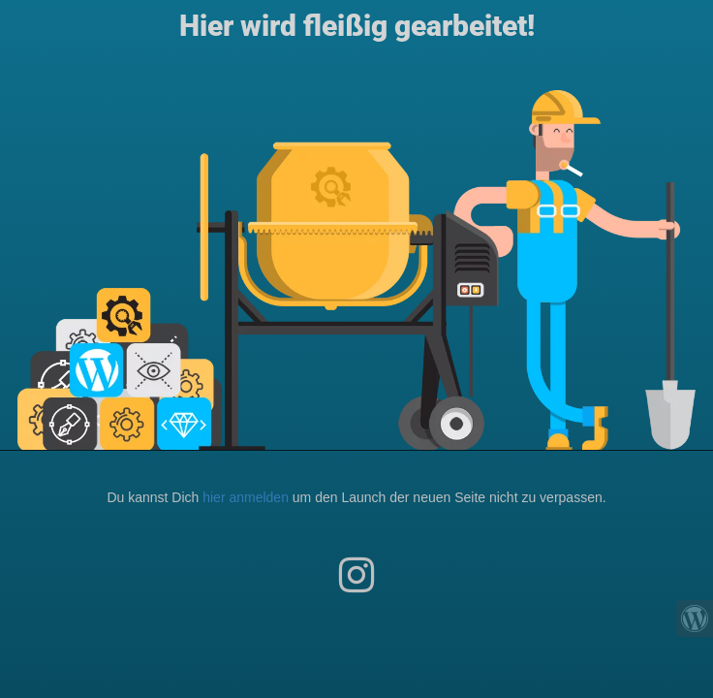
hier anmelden (245, 497)
